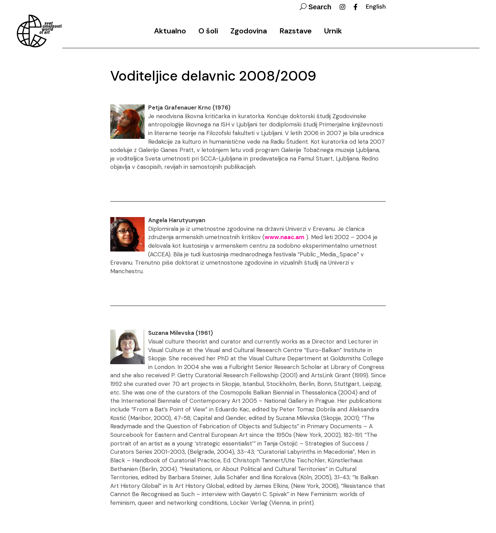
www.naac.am (284, 237)
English (376, 6)
